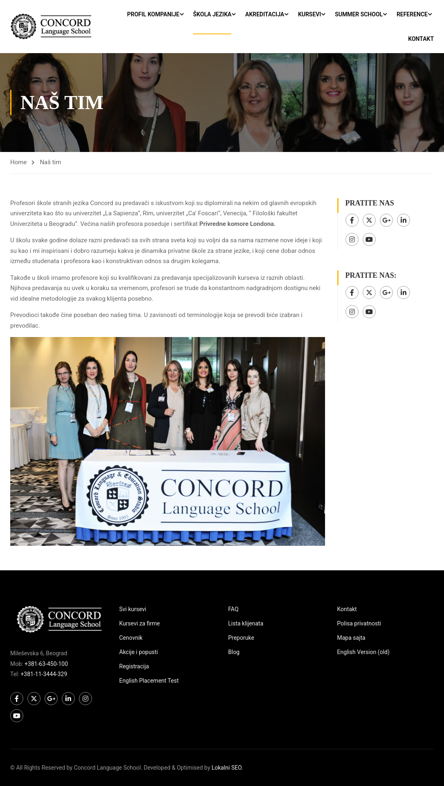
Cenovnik (131, 637)
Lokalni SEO (226, 767)
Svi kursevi (132, 609)
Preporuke (241, 637)
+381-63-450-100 (46, 664)
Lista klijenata (245, 623)
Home (18, 162)
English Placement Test (149, 680)
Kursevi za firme (139, 623)
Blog (234, 652)
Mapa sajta (351, 637)
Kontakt (421, 39)
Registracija (134, 666)
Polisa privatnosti (359, 623)
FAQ (233, 609)
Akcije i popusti (138, 652)
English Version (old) (363, 652)
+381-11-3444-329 (43, 674)
